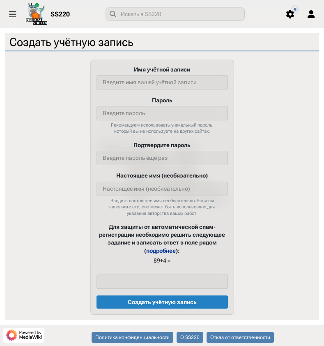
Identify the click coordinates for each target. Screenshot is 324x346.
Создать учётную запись (162, 302)
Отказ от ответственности (240, 337)
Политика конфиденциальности (132, 337)
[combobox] (175, 14)
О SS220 (190, 337)
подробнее (161, 250)
